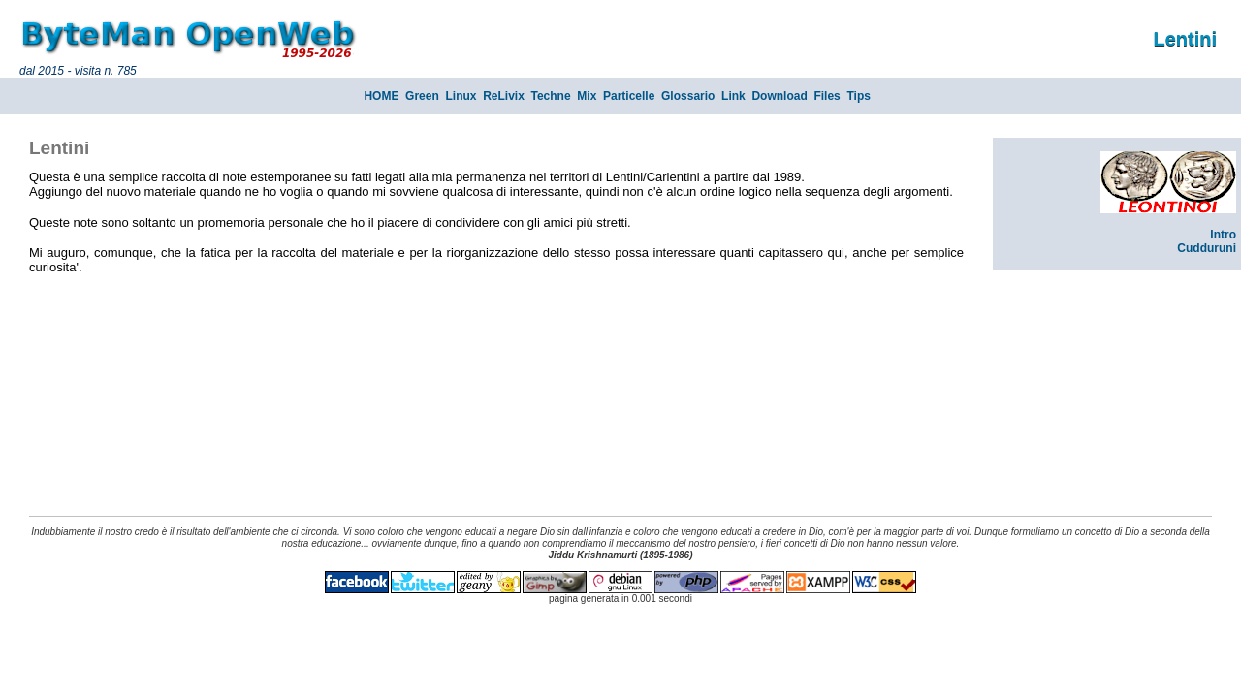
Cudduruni (1206, 248)
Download (779, 96)
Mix (586, 96)
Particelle (628, 96)
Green (422, 96)
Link (733, 96)
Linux (460, 96)
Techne (551, 96)
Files (826, 96)
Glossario (688, 96)
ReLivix (504, 96)
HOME (381, 96)
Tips (858, 96)
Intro (1223, 234)
